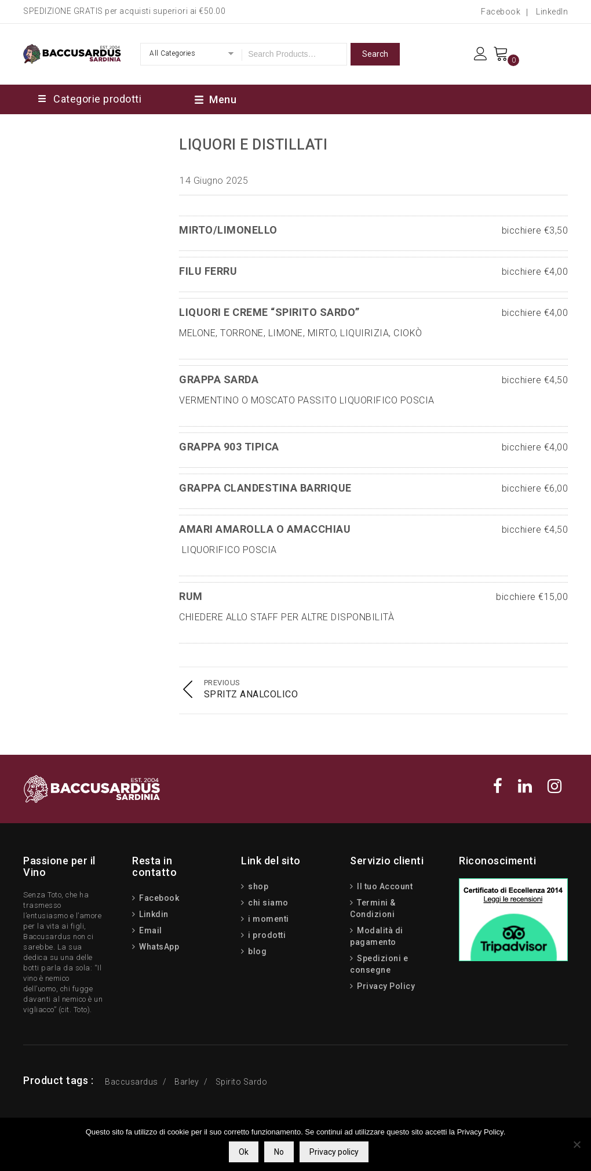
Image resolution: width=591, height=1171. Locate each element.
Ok (244, 1152)
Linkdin (153, 914)
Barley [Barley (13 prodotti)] (186, 1081)
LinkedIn (552, 11)
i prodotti (266, 935)
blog (256, 951)
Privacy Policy (385, 986)
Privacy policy (334, 1152)
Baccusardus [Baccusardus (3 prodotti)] (131, 1081)
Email (149, 930)
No (279, 1152)
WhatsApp (158, 946)
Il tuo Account (384, 886)
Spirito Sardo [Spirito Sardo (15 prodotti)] (242, 1081)
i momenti (267, 918)
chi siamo (267, 902)
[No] (576, 1144)
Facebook (500, 11)
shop (257, 886)
